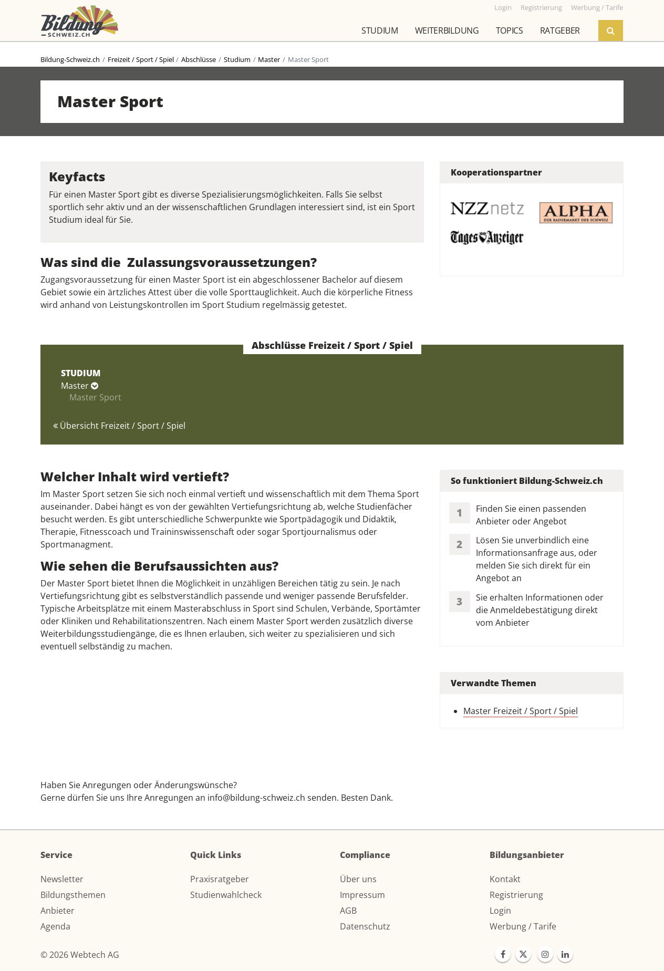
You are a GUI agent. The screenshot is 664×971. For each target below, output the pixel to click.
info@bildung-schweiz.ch (256, 797)
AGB (348, 910)
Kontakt (505, 879)
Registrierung (516, 895)
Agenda (55, 926)
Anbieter (57, 910)
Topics (509, 30)
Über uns (358, 879)
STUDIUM (80, 373)
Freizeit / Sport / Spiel (141, 59)
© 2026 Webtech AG (79, 954)
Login (500, 910)
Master (269, 59)
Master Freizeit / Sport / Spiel (520, 711)
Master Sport (95, 397)
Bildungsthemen (73, 895)
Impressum (362, 895)
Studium (379, 30)
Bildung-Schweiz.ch (70, 59)
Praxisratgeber (219, 879)
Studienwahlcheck (226, 895)
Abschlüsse (198, 59)
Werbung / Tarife (523, 926)
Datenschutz (365, 926)
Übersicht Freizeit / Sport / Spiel (119, 425)
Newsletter (62, 879)
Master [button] (79, 385)
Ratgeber (560, 30)
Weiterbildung (447, 30)
